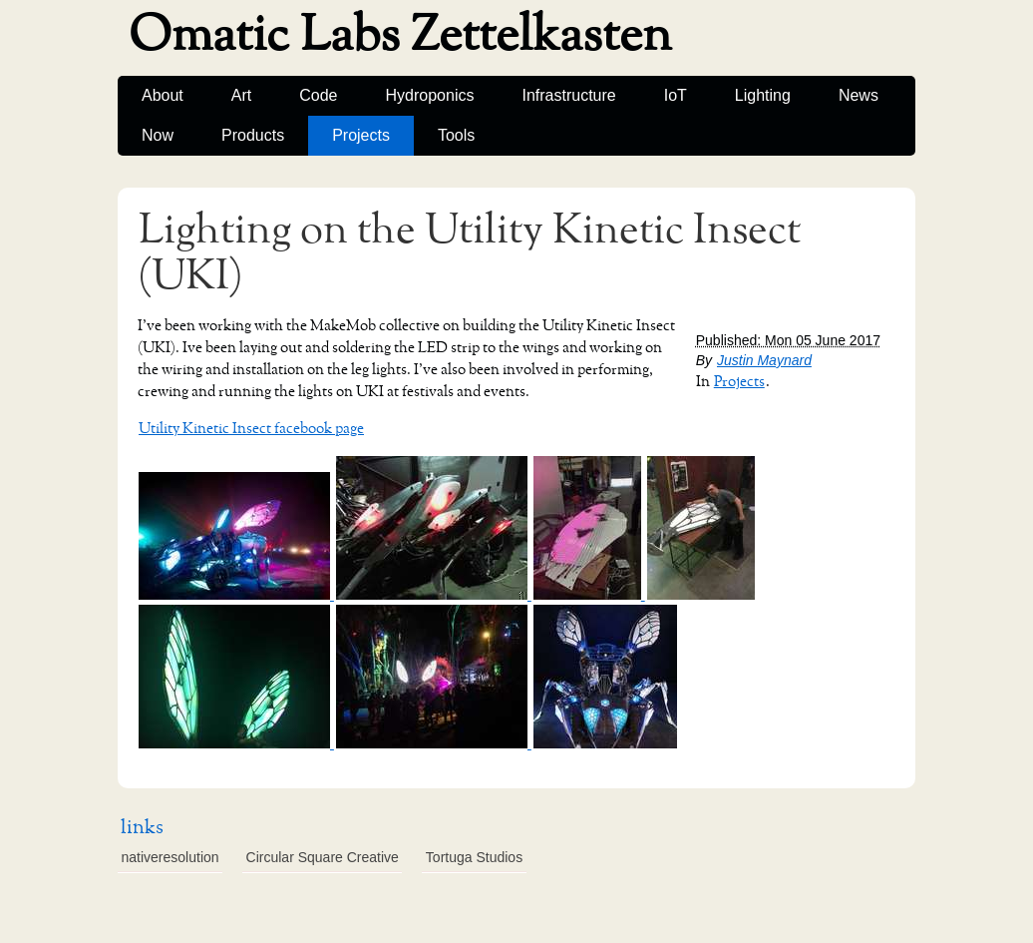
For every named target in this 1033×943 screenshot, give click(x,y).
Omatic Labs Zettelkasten (400, 36)
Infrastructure (568, 95)
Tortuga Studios (474, 857)
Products (252, 135)
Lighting (763, 95)
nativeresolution (170, 857)
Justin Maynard (764, 360)
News (858, 95)
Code (318, 95)
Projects (361, 135)
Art (241, 95)
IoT (675, 95)
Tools (456, 135)
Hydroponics (430, 95)
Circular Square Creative (322, 857)
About (162, 95)
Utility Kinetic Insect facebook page (251, 428)
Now (157, 135)
